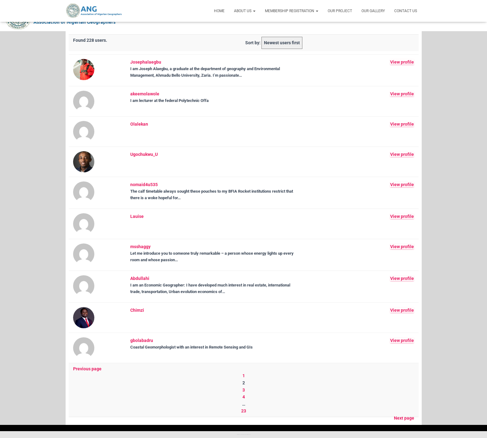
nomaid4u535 (144, 184)
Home (219, 11)
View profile (402, 62)
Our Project (340, 11)
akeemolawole (144, 93)
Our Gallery (373, 11)
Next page (404, 418)
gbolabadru (141, 340)
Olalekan (139, 124)
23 (243, 410)
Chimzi (137, 310)
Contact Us (405, 11)
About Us (245, 11)
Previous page (87, 368)
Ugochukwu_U (144, 154)
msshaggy (140, 246)
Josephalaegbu (145, 62)
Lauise (137, 216)
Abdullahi (139, 278)
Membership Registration (291, 11)
